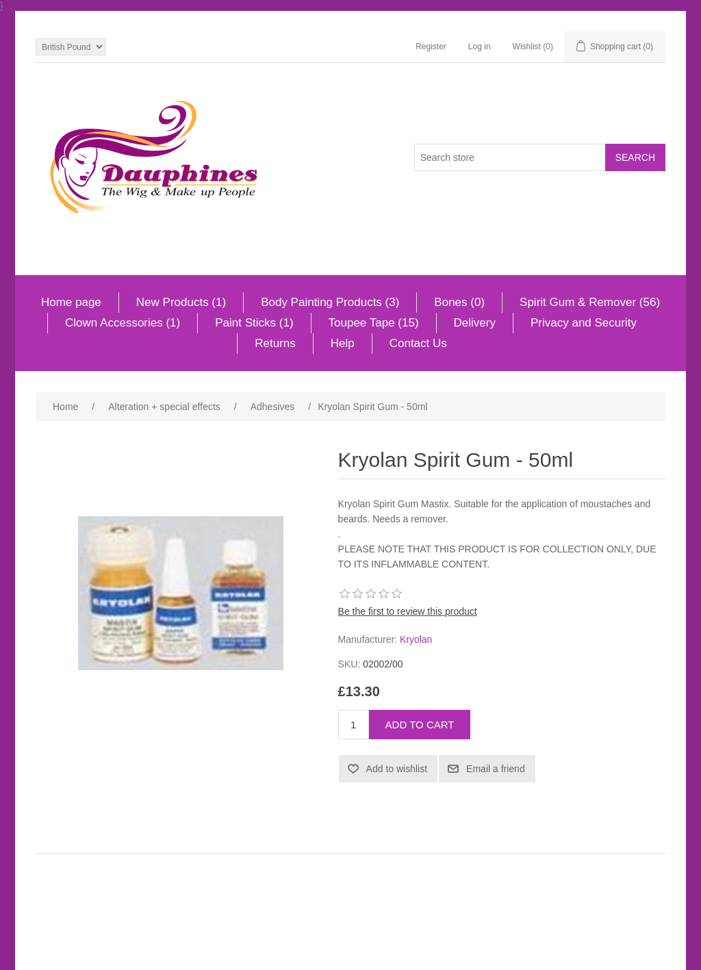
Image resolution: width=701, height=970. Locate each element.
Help (343, 343)
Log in (479, 46)
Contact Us (418, 343)
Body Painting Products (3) (330, 302)
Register (431, 46)
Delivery (475, 322)
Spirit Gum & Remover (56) (590, 302)
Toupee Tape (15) (374, 322)
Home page (71, 302)
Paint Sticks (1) (254, 322)
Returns (275, 343)
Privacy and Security (584, 322)
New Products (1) (181, 302)
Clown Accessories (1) (122, 322)
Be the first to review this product (407, 611)
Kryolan (416, 639)
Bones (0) (459, 302)
